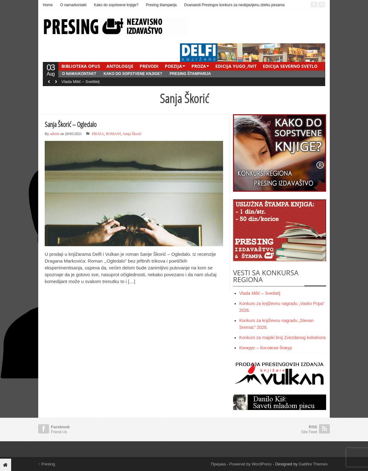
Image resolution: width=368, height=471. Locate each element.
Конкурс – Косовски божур (265, 347)
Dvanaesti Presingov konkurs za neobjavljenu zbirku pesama (234, 5)
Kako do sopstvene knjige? (116, 5)
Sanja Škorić (132, 134)
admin (54, 134)
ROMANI (113, 134)
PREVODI (149, 66)
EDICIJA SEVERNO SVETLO (290, 66)
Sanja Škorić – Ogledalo (70, 124)
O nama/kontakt (73, 5)
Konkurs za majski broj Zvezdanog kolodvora (282, 337)
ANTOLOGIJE (119, 66)
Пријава (218, 464)
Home (48, 5)
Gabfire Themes (313, 464)
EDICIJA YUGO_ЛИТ (236, 66)
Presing (46, 464)
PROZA (198, 66)
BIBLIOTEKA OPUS (80, 66)
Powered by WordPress (250, 464)
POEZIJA (173, 66)
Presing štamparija (161, 5)
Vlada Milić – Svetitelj (80, 81)
